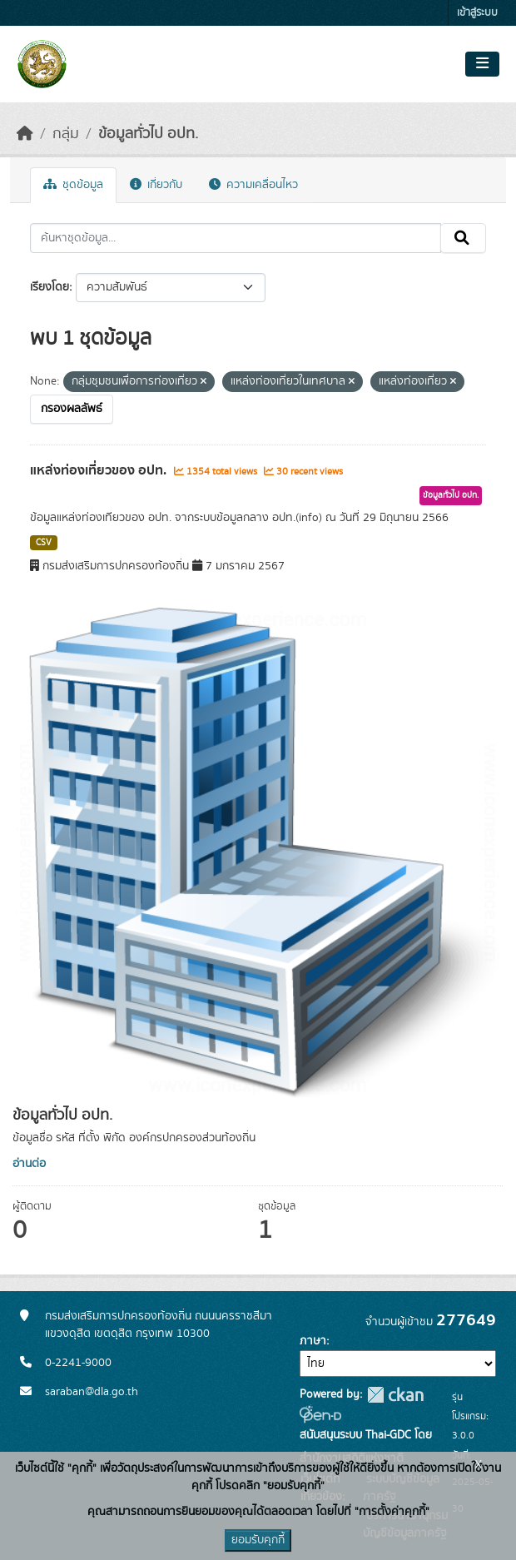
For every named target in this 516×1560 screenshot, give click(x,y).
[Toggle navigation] (482, 64)
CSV (44, 542)
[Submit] (463, 238)
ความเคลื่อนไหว (253, 184)
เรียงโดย (49, 287)
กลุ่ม (65, 134)
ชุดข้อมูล (73, 184)
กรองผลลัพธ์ (71, 408)
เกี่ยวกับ (156, 184)
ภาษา (313, 1341)
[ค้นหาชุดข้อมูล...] (235, 238)
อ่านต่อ (29, 1163)
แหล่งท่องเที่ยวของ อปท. (100, 470)
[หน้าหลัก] (25, 134)
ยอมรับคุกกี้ (258, 1540)
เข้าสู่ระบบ (477, 13)
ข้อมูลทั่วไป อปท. (148, 134)
